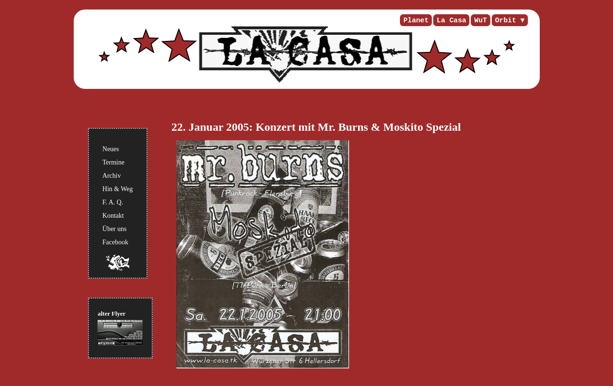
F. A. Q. (112, 202)
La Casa (451, 20)
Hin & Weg (117, 189)
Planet (415, 20)
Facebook (115, 242)
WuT (480, 20)
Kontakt (113, 215)
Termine (113, 162)
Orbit (505, 20)
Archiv (111, 175)
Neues (110, 149)
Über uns (114, 228)
